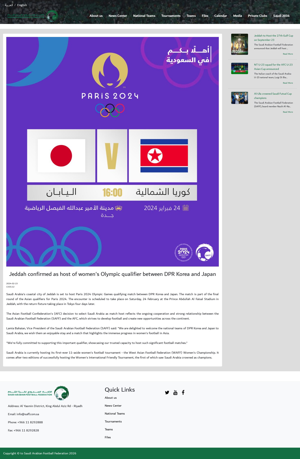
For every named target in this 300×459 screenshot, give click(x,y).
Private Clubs (257, 16)
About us (96, 16)
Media (237, 16)
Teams (191, 16)
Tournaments (170, 16)
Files (205, 16)
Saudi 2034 (281, 16)
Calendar (220, 16)
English (22, 5)
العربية (9, 5)
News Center (118, 16)
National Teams (144, 16)
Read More (288, 54)
